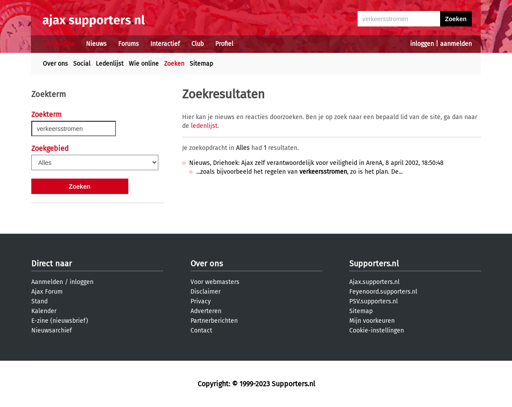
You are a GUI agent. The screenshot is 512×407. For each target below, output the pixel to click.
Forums (128, 44)
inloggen (422, 44)
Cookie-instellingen (376, 330)
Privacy (201, 301)
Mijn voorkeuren (372, 321)
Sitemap (201, 63)
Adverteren (206, 311)
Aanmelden (47, 282)
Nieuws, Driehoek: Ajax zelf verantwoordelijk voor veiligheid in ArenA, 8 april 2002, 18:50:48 (316, 163)
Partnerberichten (214, 321)
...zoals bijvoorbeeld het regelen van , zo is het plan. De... (299, 171)
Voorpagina (59, 44)
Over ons (55, 63)
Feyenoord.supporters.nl (383, 291)
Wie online (144, 63)
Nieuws (96, 44)
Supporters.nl (374, 264)
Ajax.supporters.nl (374, 282)
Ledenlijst (109, 63)
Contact (201, 330)
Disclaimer (205, 291)
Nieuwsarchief (51, 330)
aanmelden (456, 44)
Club (197, 44)
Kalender (43, 311)
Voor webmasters (215, 282)
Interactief (165, 44)
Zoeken (174, 63)
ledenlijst (204, 126)
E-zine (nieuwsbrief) (59, 321)
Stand (39, 301)
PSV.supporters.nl (373, 301)
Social (81, 63)
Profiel (224, 44)
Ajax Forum (47, 291)
